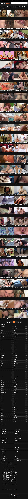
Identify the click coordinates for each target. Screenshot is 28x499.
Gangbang (7, 415)
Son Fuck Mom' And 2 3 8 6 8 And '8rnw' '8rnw (9, 479)
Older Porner (17, 436)
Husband (21, 338)
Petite (21, 369)
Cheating (7, 377)
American (7, 332)
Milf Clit (2, 440)
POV (21, 373)
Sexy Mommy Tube (18, 460)
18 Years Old (7, 326)
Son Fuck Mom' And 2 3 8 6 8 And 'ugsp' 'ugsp (9, 474)
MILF (21, 361)
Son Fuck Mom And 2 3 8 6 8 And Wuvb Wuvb (9, 469)
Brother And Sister (5, 470)
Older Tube (17, 431)
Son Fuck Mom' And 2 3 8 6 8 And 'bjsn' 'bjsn (9, 481)
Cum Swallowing (7, 392)
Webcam (21, 417)
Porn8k (16, 442)
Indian (21, 340)
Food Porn (17, 440)
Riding (21, 380)
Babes (7, 342)
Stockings (21, 398)
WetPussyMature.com (17, 496)
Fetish (7, 411)
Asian (7, 338)
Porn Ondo (17, 449)
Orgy (21, 365)
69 (7, 328)
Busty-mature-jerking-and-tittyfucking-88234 (9, 471)
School (21, 386)
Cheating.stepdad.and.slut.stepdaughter (8, 475)
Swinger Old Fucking (18, 438)
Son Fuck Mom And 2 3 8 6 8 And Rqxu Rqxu (9, 490)
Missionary (21, 363)
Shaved (21, 388)
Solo (21, 394)
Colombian (7, 382)
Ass (7, 340)
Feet (7, 407)
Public (21, 375)
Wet (21, 419)
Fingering (7, 413)
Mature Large (3, 453)
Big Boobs (7, 350)
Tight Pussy (21, 409)
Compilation (7, 384)
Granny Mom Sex (4, 436)
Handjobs (21, 328)
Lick (21, 351)
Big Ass (7, 348)
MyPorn (16, 427)
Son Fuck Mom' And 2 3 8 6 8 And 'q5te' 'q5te (9, 480)
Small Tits (21, 392)
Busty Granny (3, 433)
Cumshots (7, 394)
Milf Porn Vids (17, 453)
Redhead (21, 378)
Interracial (21, 342)
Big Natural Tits (7, 353)
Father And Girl (4, 478)
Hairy (21, 326)
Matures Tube (3, 431)
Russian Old (17, 458)
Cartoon (7, 375)
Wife (21, 421)
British (7, 371)
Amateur (7, 330)
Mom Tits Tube (3, 451)
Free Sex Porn (17, 447)
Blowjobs (7, 363)
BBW (7, 344)
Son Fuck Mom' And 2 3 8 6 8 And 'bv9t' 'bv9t (9, 482)
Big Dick (7, 351)
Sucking (21, 402)
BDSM (7, 346)
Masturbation (21, 357)
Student (21, 400)
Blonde (7, 361)
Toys (21, 413)
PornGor (2, 447)
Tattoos (21, 404)
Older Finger (17, 433)
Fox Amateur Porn (4, 427)
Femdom (7, 409)
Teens (21, 406)
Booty (7, 367)
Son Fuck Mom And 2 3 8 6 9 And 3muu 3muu (9, 472)
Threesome (21, 407)
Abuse (16, 497)
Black (7, 359)
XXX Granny (3, 444)
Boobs (7, 365)
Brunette (7, 373)
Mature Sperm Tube (4, 438)
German (7, 419)
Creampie (7, 386)
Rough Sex (21, 382)
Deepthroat (7, 396)
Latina (21, 348)
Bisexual (7, 357)
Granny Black (3, 456)
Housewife (21, 336)
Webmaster (13, 497)
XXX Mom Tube (3, 442)
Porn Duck (17, 444)
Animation (7, 336)
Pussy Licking (21, 377)
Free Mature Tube (18, 429)
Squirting (21, 396)
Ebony (7, 402)
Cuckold (7, 388)
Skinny (21, 390)
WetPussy (5, 3)
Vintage (21, 415)
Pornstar (21, 371)
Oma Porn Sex (3, 449)
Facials (7, 406)
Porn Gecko (3, 460)
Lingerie (21, 353)
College (7, 380)
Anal (7, 334)
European (7, 404)
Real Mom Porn (17, 456)
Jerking (21, 346)
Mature (21, 359)
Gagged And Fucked (5, 483)
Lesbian (21, 350)
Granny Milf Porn (4, 458)
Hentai (21, 332)
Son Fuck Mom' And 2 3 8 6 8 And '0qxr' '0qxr (9, 489)
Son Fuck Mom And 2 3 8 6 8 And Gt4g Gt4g (9, 477)
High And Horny (4, 476)
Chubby (7, 378)
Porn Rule (16, 451)
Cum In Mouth (7, 390)
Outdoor (21, 367)
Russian (21, 384)
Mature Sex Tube (4, 429)
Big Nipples (7, 355)
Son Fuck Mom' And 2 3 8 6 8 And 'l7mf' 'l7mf (9, 473)
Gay (7, 417)
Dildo (7, 398)
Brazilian (7, 369)
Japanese (21, 344)
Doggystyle (7, 400)
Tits (21, 411)
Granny (7, 421)
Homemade (21, 334)
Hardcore (21, 330)
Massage (21, 355)
